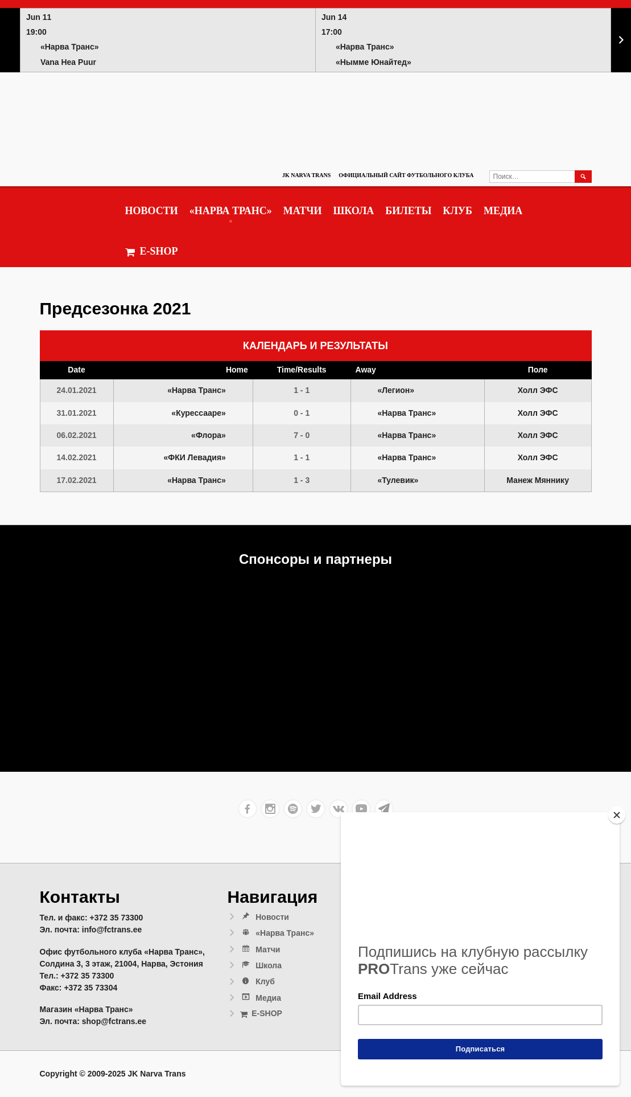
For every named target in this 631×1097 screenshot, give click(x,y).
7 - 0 (302, 435)
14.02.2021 (77, 457)
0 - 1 (302, 412)
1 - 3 (302, 480)
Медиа (503, 210)
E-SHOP (151, 251)
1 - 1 (302, 390)
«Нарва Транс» (230, 210)
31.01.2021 (77, 412)
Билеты (408, 210)
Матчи (302, 210)
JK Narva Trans (306, 175)
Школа (353, 210)
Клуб (457, 210)
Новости (151, 210)
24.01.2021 (77, 390)
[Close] (616, 815)
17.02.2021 (77, 480)
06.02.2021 (77, 435)
